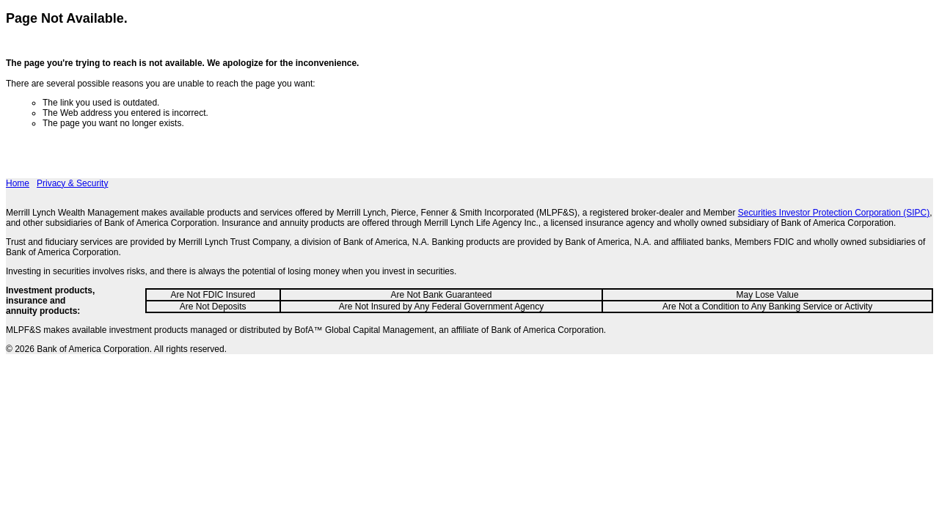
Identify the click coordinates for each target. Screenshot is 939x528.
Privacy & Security (72, 183)
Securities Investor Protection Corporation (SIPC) (833, 213)
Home (17, 183)
